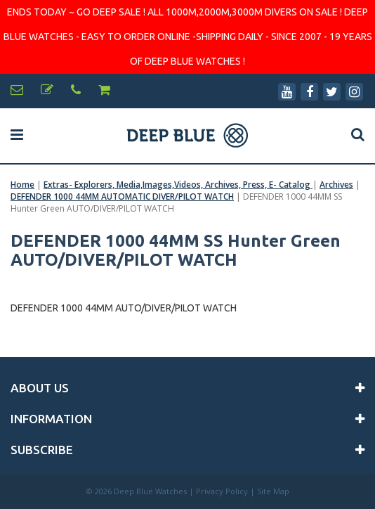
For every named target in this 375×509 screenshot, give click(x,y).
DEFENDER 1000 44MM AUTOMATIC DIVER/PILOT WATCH (122, 196)
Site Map (273, 491)
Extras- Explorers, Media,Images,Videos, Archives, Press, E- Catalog (178, 185)
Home (22, 185)
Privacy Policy (222, 491)
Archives (336, 185)
